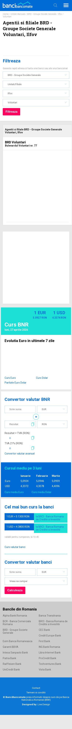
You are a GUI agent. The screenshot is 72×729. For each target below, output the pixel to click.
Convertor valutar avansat (20, 453)
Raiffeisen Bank (12, 663)
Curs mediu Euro (14, 492)
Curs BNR (16, 324)
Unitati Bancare (17, 14)
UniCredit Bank (11, 669)
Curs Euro (10, 377)
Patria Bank (9, 658)
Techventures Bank (50, 663)
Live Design (36, 704)
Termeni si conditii (36, 692)
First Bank (44, 641)
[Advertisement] (34, 187)
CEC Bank (44, 629)
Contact (36, 688)
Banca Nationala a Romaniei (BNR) (45, 698)
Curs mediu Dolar (41, 492)
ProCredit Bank (47, 658)
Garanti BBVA (10, 646)
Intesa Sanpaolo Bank (15, 652)
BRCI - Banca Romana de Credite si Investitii (53, 623)
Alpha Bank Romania (15, 615)
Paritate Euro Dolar (15, 382)
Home (5, 14)
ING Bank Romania (49, 646)
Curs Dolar (42, 377)
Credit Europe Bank (50, 635)
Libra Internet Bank (50, 652)
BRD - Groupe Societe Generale (41, 14)
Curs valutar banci (15, 547)
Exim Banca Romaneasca (17, 641)
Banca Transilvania (50, 615)
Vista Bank (45, 669)
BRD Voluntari (15, 142)
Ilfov (60, 14)
